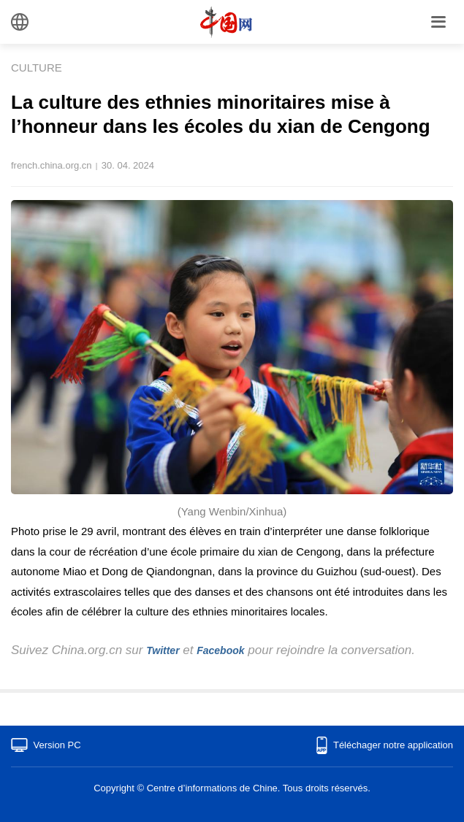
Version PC (57, 745)
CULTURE (36, 67)
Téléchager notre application (393, 745)
